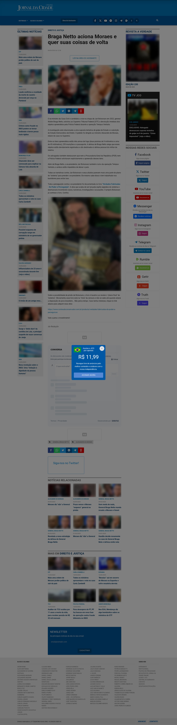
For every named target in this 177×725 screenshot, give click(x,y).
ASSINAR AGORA (88, 375)
